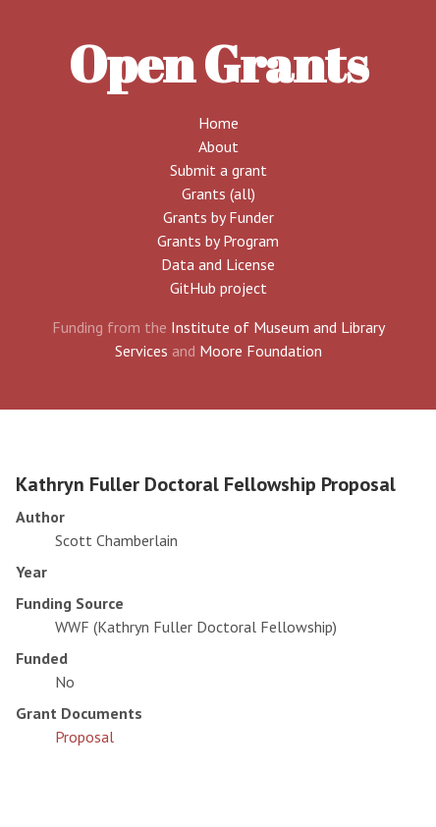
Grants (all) (218, 193)
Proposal (84, 736)
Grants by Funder (218, 217)
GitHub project (218, 288)
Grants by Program (218, 240)
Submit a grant (218, 170)
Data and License (218, 264)
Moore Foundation (260, 350)
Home (218, 123)
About (218, 146)
